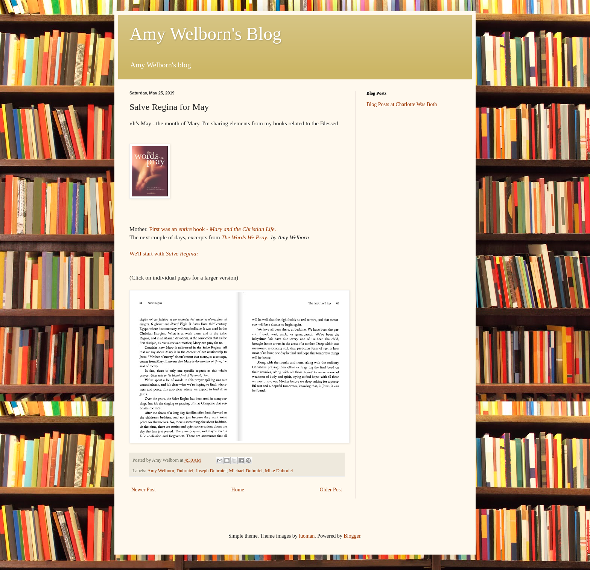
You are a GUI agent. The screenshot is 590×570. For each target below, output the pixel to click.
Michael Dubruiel (246, 470)
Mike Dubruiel (279, 470)
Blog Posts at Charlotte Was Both (401, 104)
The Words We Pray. (245, 237)
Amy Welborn (161, 470)
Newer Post (143, 489)
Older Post (331, 489)
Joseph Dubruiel (211, 470)
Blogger (352, 536)
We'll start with (163, 253)
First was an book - (213, 229)
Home (237, 489)
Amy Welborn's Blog (205, 34)
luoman (307, 536)
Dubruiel (184, 470)
